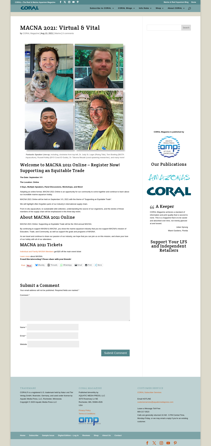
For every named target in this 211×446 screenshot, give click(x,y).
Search (186, 27)
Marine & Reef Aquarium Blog (176, 2)
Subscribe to (100, 8)
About (175, 8)
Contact (117, 435)
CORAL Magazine (31, 33)
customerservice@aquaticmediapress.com (155, 402)
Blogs (125, 8)
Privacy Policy (85, 410)
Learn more (25, 256)
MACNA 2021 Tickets (41, 244)
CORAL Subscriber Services (149, 392)
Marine (58, 33)
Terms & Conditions (87, 414)
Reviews (86, 435)
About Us (106, 435)
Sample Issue (48, 435)
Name (23, 327)
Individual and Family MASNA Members (37, 251)
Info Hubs (144, 8)
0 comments (68, 33)
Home (193, 2)
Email (23, 336)
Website (23, 344)
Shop (158, 8)
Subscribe (33, 435)
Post (23, 265)
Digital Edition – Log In (68, 435)
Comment (25, 295)
